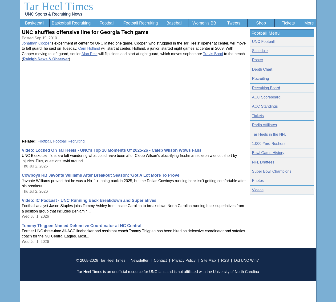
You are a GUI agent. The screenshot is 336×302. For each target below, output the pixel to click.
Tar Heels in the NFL (269, 134)
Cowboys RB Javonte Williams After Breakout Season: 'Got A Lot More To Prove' (101, 175)
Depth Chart (262, 69)
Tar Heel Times (58, 6)
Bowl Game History (268, 153)
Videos (257, 190)
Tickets (288, 23)
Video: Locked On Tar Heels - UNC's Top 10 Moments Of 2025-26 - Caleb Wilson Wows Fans (112, 150)
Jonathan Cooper (36, 43)
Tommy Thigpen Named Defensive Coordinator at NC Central (82, 225)
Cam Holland (89, 48)
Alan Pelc (89, 54)
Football (107, 23)
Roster (257, 60)
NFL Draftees (263, 162)
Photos (258, 181)
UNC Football (263, 42)
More (309, 23)
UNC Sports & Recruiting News (53, 14)
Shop (261, 23)
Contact (160, 260)
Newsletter (140, 260)
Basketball (34, 23)
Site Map (208, 260)
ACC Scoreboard (266, 97)
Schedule (260, 51)
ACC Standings (265, 106)
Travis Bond (213, 54)
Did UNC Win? (246, 260)
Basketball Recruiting (71, 23)
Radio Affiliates (264, 125)
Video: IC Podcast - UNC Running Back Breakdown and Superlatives (89, 200)
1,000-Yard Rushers (268, 144)
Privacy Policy (184, 260)
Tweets (233, 23)
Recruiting (260, 79)
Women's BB (204, 23)
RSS (225, 260)
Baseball (174, 23)
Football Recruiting (140, 23)
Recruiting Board (266, 88)
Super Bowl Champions (271, 171)
